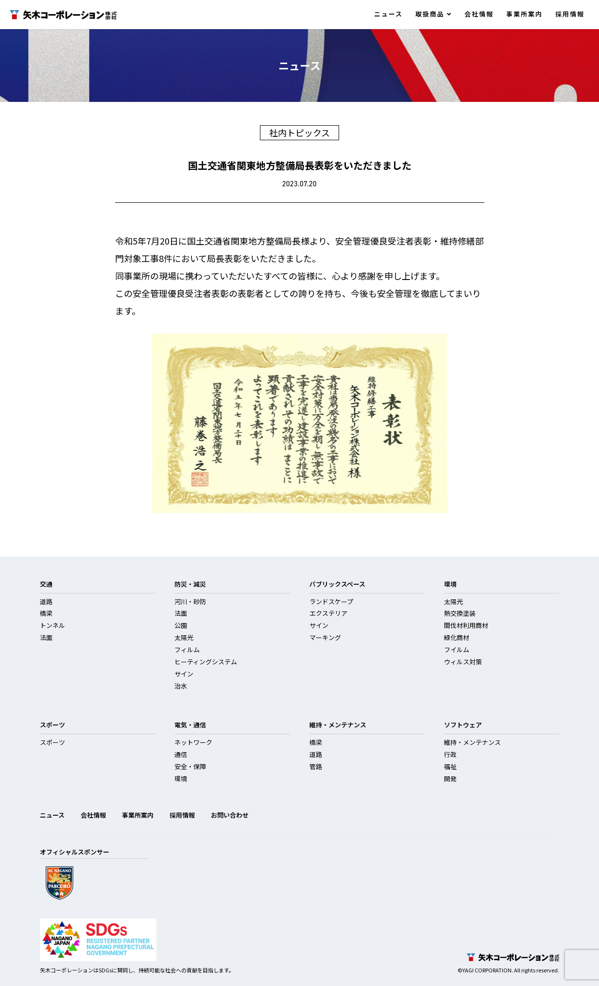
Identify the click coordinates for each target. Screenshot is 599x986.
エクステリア (328, 613)
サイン (183, 673)
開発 (450, 778)
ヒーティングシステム (205, 661)
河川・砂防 (190, 601)
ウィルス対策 (463, 661)
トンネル (52, 625)
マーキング (325, 637)
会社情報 (479, 13)
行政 (450, 754)
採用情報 (569, 13)
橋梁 (46, 613)
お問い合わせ (230, 815)
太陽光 (183, 637)
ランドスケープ (331, 601)
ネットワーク (193, 742)
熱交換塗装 (460, 613)
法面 (46, 637)
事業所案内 (524, 13)
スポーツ (52, 742)
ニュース (388, 13)
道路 (46, 601)
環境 (180, 778)
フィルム (187, 649)
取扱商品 (433, 13)
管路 (315, 766)
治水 (180, 685)
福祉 (450, 766)
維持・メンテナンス (472, 742)
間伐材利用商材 (466, 625)
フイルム (456, 649)
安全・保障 (190, 766)
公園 (180, 625)
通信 (180, 754)
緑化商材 (456, 637)
